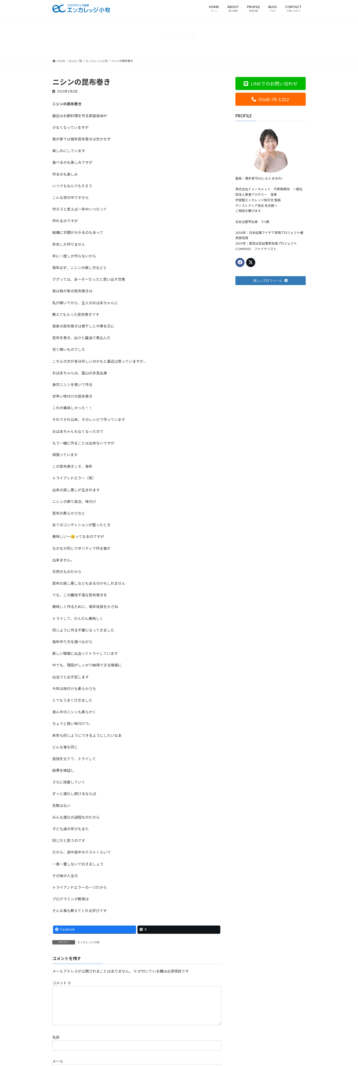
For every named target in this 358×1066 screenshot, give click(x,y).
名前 (56, 1044)
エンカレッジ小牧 (88, 942)
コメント (61, 983)
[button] (270, 83)
